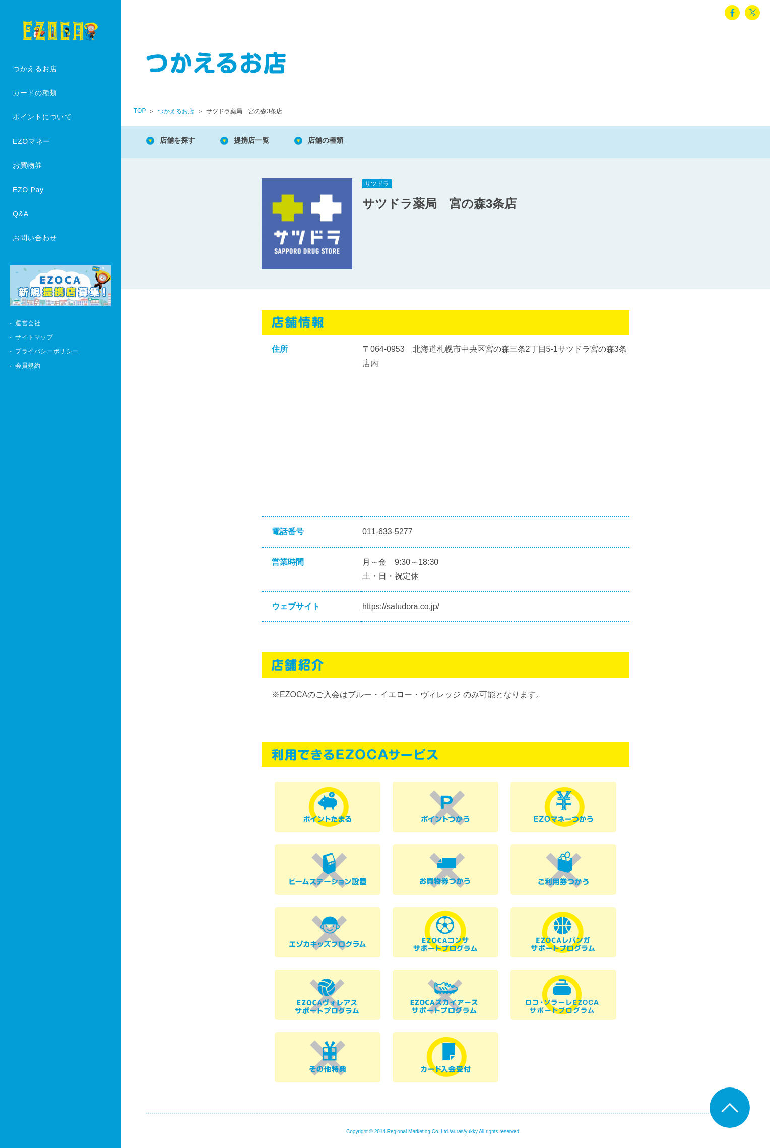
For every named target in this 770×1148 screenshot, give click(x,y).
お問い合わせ (35, 238)
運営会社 (27, 323)
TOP (140, 110)
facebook (732, 12)
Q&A (21, 214)
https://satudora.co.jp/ (400, 606)
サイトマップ (34, 337)
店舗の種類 (343, 141)
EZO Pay (28, 190)
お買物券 (27, 165)
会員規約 (27, 365)
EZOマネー (31, 141)
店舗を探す (181, 141)
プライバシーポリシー (47, 351)
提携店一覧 (262, 141)
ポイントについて (42, 117)
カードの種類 (35, 93)
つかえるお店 (35, 69)
